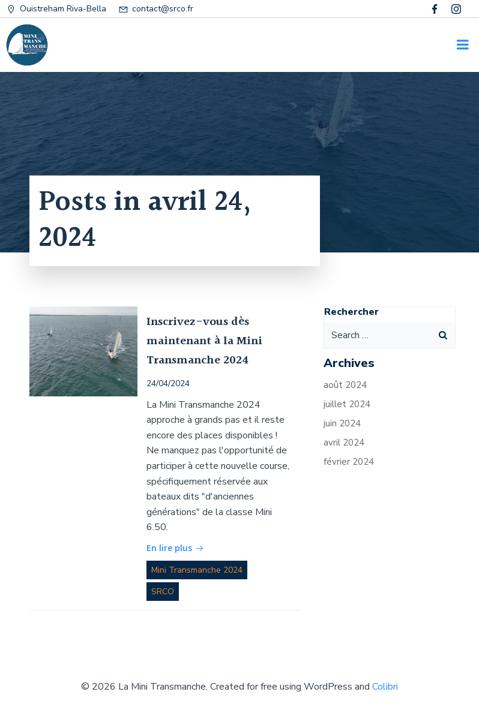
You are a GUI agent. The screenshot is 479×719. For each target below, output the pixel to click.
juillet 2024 (347, 404)
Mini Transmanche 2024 (197, 570)
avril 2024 (344, 443)
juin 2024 (342, 423)
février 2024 (349, 462)
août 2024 (345, 385)
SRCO (162, 591)
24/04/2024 (168, 383)
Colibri (385, 686)
